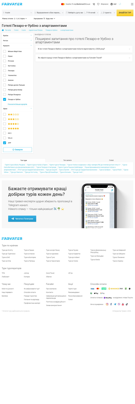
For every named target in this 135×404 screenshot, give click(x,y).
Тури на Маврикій (119, 250)
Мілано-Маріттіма (15, 51)
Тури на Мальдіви (97, 256)
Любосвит (5, 277)
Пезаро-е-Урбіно (14, 99)
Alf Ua (70, 273)
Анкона (10, 80)
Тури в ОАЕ (6, 257)
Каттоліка (12, 66)
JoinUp (26, 273)
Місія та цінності (8, 289)
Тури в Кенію (95, 259)
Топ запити (67, 160)
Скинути (19, 149)
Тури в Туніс (50, 257)
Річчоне (11, 61)
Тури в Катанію (65, 172)
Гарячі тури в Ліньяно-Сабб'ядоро (70, 167)
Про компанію (51, 289)
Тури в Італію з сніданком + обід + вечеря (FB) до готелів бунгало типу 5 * (93, 165)
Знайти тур (125, 12)
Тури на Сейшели (119, 254)
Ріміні (10, 56)
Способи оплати (30, 292)
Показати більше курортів (17, 104)
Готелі (111, 160)
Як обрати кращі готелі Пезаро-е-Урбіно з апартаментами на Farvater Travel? (70, 58)
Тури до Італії (77, 172)
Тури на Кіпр (6, 261)
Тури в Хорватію (74, 254)
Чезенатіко (12, 75)
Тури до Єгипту (7, 250)
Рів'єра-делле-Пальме (16, 85)
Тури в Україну (118, 261)
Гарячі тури (72, 289)
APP (9, 143)
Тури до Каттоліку (31, 172)
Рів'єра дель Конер (15, 90)
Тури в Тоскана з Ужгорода (46, 167)
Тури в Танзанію (118, 257)
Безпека (5, 296)
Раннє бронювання (75, 296)
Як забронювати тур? (32, 289)
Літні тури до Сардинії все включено (31, 170)
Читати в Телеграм (24, 219)
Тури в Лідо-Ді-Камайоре (49, 172)
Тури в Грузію (73, 250)
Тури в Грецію (29, 250)
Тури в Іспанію (29, 254)
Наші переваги (7, 292)
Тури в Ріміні (117, 170)
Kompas (27, 277)
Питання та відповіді (31, 299)
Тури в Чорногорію (53, 261)
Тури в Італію (73, 261)
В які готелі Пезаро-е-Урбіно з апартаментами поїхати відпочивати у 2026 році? (71, 49)
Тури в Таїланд (29, 261)
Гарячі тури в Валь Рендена (15, 165)
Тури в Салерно (104, 170)
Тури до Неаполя (16, 172)
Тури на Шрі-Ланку (53, 250)
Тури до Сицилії (51, 170)
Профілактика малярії (32, 303)
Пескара (11, 71)
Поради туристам (30, 296)
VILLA (10, 138)
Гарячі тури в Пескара (57, 165)
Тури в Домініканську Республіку (98, 251)
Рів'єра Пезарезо (14, 94)
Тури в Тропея (64, 170)
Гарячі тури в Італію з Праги (37, 165)
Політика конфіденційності (56, 302)
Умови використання (54, 305)
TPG (3, 273)
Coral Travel (50, 273)
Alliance (48, 277)
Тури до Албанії (73, 257)
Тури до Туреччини (8, 254)
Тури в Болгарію (30, 257)
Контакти (49, 292)
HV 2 (9, 133)
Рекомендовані (73, 292)
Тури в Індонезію (52, 254)
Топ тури (23, 160)
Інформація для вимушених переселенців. (56, 297)
